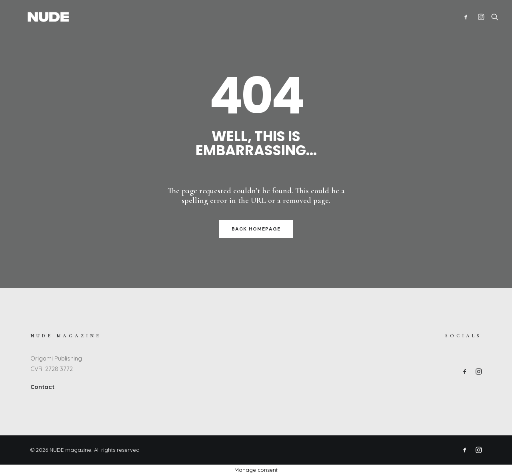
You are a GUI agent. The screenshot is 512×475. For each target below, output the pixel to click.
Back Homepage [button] (256, 229)
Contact (42, 387)
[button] (467, 17)
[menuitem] (467, 17)
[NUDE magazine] (35, 17)
